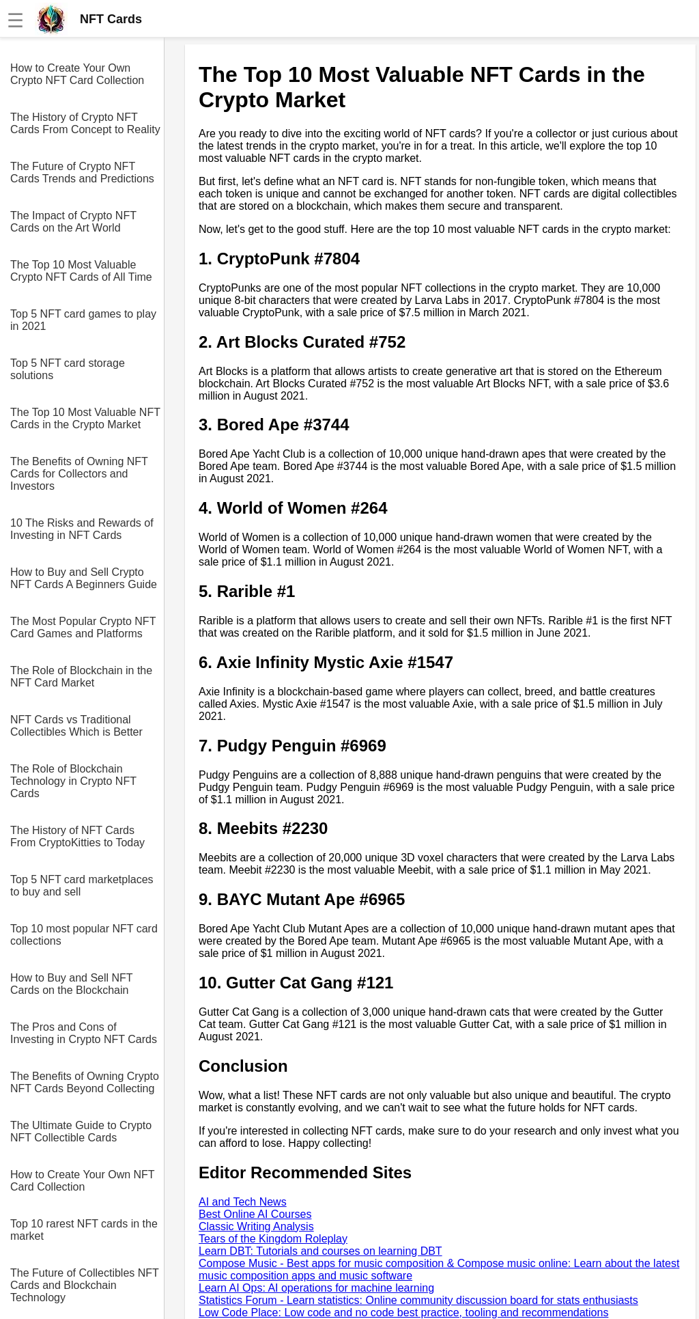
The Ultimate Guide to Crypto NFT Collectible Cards (81, 1131)
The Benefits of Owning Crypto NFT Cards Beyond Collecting (84, 1082)
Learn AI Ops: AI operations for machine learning (316, 1288)
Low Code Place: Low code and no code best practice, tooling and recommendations (403, 1312)
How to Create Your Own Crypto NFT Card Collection (77, 74)
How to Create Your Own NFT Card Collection (82, 1181)
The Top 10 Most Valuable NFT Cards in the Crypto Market (85, 418)
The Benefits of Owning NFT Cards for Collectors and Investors (79, 474)
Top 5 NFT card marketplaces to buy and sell (82, 886)
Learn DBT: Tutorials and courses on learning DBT (320, 1251)
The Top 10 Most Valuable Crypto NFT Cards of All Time (81, 271)
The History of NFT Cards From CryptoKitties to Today (77, 836)
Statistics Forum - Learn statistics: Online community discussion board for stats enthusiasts (418, 1300)
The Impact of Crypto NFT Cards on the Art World (73, 222)
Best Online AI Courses (255, 1214)
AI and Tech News (243, 1202)
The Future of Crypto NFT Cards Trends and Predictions (82, 172)
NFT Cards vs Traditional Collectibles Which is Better (76, 726)
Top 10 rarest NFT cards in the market (84, 1230)
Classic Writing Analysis (256, 1226)
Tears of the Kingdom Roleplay (273, 1239)
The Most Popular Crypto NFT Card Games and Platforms (83, 627)
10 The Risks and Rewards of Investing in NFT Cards (82, 529)
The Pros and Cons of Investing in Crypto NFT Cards (83, 1033)
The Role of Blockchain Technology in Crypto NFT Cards (73, 781)
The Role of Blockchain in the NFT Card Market (81, 677)
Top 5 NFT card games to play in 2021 (83, 320)
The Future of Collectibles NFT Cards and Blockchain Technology (84, 1285)
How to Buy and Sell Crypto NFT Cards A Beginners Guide (83, 578)
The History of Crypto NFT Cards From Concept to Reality (85, 123)
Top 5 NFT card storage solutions (67, 369)
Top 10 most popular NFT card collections (84, 935)
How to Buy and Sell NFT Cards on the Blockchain (71, 984)
